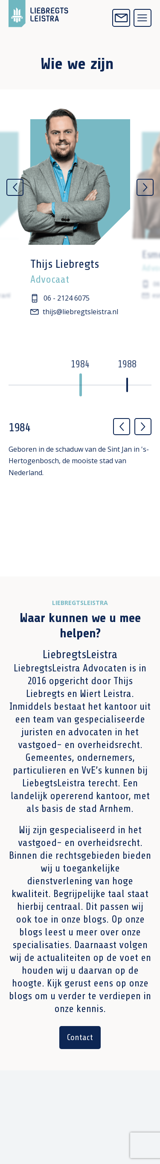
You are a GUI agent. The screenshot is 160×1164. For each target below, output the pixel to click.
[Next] (145, 187)
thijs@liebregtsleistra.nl (74, 311)
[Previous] (14, 187)
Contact (80, 1037)
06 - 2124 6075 (61, 298)
